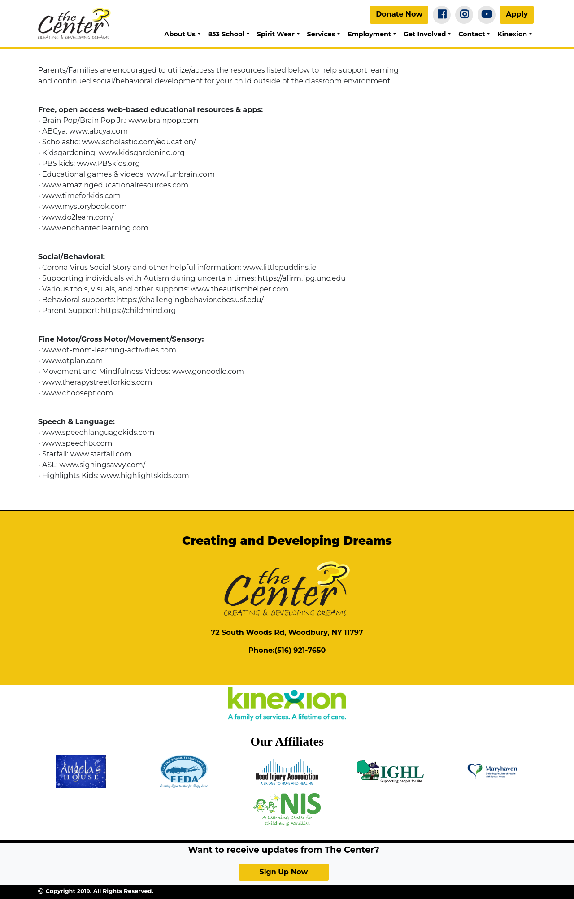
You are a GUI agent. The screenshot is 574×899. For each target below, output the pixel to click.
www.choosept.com (77, 393)
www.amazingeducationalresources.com (115, 185)
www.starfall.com (101, 454)
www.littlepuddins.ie (280, 267)
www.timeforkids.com (81, 195)
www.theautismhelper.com (239, 289)
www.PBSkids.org (108, 163)
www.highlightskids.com (144, 475)
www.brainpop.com (163, 120)
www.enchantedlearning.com (95, 228)
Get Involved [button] (425, 34)
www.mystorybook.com (84, 206)
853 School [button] (226, 34)
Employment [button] (369, 34)
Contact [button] (471, 34)
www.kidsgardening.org (142, 152)
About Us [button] (180, 34)
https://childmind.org (138, 310)
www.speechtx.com (76, 443)
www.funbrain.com (181, 174)
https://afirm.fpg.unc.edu (302, 278)
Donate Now (399, 14)
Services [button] (321, 34)
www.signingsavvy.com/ (103, 464)
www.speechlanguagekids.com (98, 432)
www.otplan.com (72, 360)
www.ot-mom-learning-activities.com (109, 350)
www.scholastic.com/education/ (139, 142)
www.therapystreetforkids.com (97, 382)
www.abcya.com (98, 131)
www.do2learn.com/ (77, 217)
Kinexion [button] (512, 34)
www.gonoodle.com (208, 371)
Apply (517, 14)
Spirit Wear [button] (276, 34)
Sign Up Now (283, 872)
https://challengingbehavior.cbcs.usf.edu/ (189, 299)
